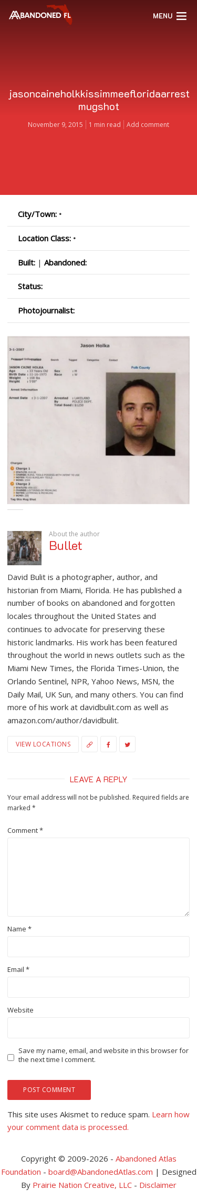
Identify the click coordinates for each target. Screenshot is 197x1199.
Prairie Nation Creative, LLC (83, 1185)
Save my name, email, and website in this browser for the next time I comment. (103, 1055)
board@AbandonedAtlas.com (100, 1171)
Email (18, 969)
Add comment (148, 124)
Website (20, 1010)
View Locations (43, 744)
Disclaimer (158, 1185)
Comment (25, 830)
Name (19, 929)
